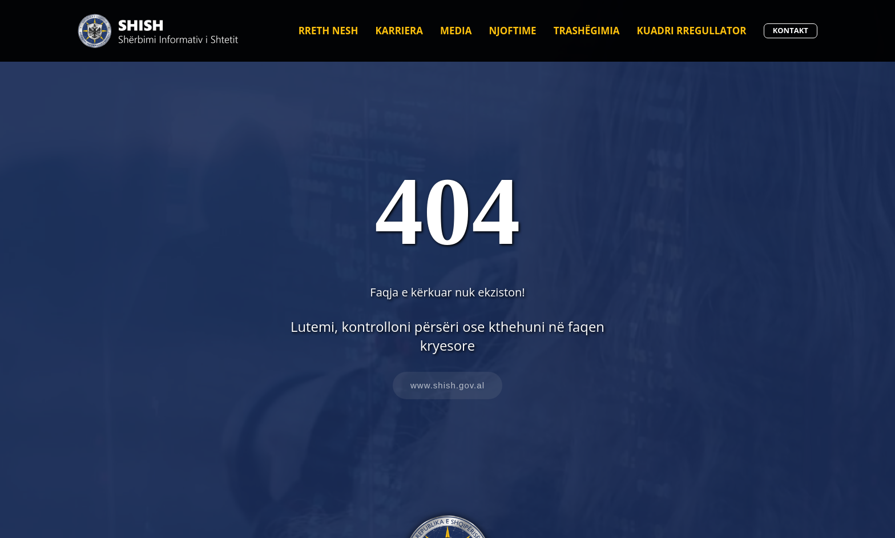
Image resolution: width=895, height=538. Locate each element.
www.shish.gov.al (447, 385)
